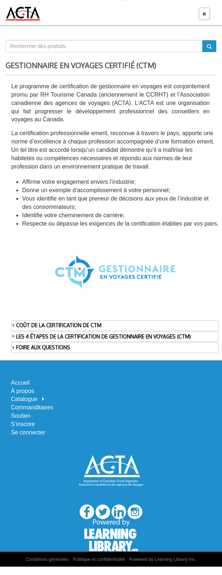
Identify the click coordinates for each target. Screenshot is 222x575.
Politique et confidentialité (99, 559)
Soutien (21, 416)
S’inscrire (23, 424)
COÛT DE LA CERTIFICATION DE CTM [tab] (56, 325)
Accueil (20, 383)
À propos (22, 391)
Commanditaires (32, 407)
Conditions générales (47, 559)
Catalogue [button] (27, 399)
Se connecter (28, 432)
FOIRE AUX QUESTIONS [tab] (40, 347)
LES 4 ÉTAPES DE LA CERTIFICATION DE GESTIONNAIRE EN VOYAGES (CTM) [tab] (101, 336)
